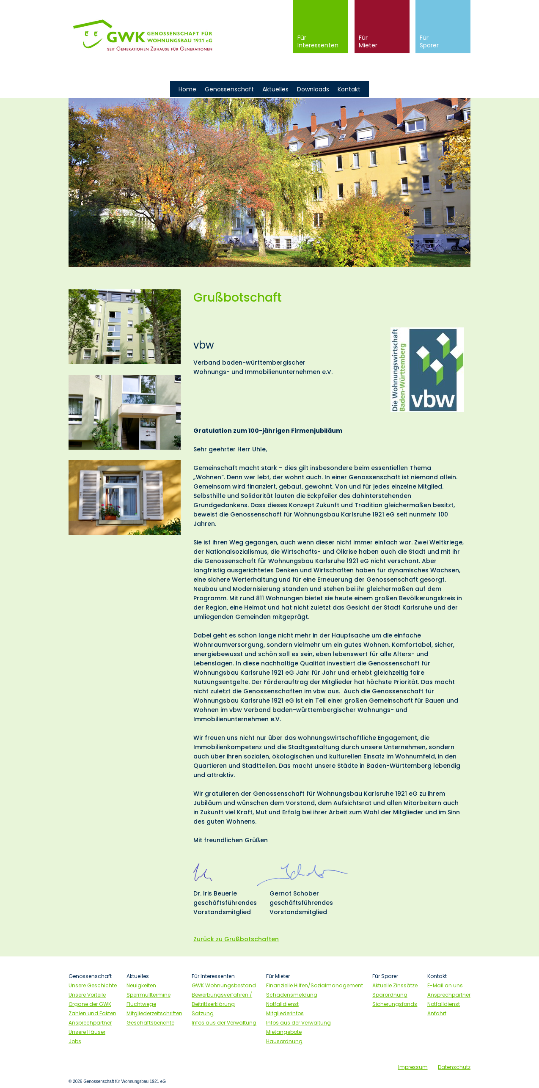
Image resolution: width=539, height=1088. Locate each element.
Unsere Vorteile (87, 994)
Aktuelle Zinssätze (395, 985)
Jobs (75, 1041)
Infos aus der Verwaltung (224, 1022)
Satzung (203, 1013)
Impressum (413, 1067)
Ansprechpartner (90, 1022)
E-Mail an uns (445, 985)
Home (187, 89)
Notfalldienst (282, 1004)
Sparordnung (389, 994)
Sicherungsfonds (394, 1004)
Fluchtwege (141, 1004)
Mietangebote (284, 1032)
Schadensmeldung (291, 994)
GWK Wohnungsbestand (224, 985)
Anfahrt (436, 1013)
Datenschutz (454, 1067)
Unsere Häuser (87, 1032)
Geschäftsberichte (150, 1022)
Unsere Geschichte (93, 985)
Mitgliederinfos (285, 1013)
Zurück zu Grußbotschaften (236, 939)
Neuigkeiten (141, 985)
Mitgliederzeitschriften (154, 1013)
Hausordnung (284, 1041)
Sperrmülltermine (148, 994)
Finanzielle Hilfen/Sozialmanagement (314, 985)
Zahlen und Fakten (92, 1013)
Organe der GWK (90, 1004)
